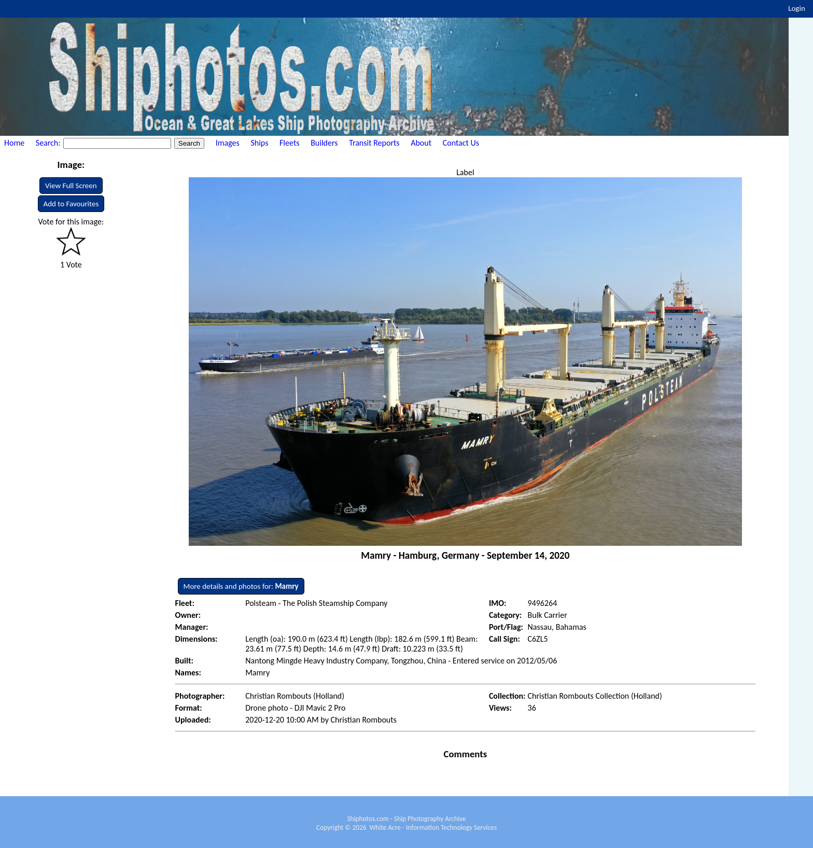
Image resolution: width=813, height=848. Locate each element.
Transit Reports (374, 143)
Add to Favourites (71, 203)
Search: (49, 143)
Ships (259, 143)
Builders (324, 143)
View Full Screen (71, 185)
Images (228, 143)
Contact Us (461, 143)
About (421, 143)
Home (14, 143)
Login (796, 8)
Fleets (289, 143)
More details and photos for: (241, 586)
